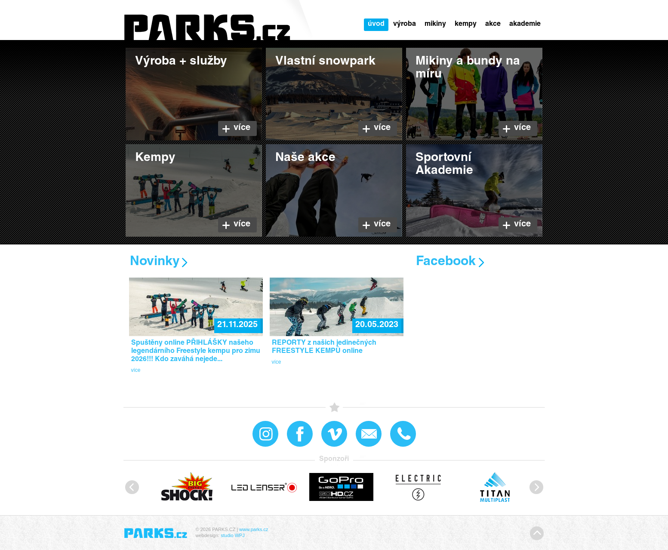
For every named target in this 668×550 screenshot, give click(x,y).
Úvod (376, 24)
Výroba (404, 24)
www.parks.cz (253, 529)
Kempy (466, 24)
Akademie (525, 24)
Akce (493, 24)
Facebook (446, 262)
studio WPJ (233, 535)
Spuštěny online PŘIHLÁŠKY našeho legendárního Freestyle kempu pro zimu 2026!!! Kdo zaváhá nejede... (195, 351)
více (136, 370)
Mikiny (435, 24)
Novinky (155, 262)
